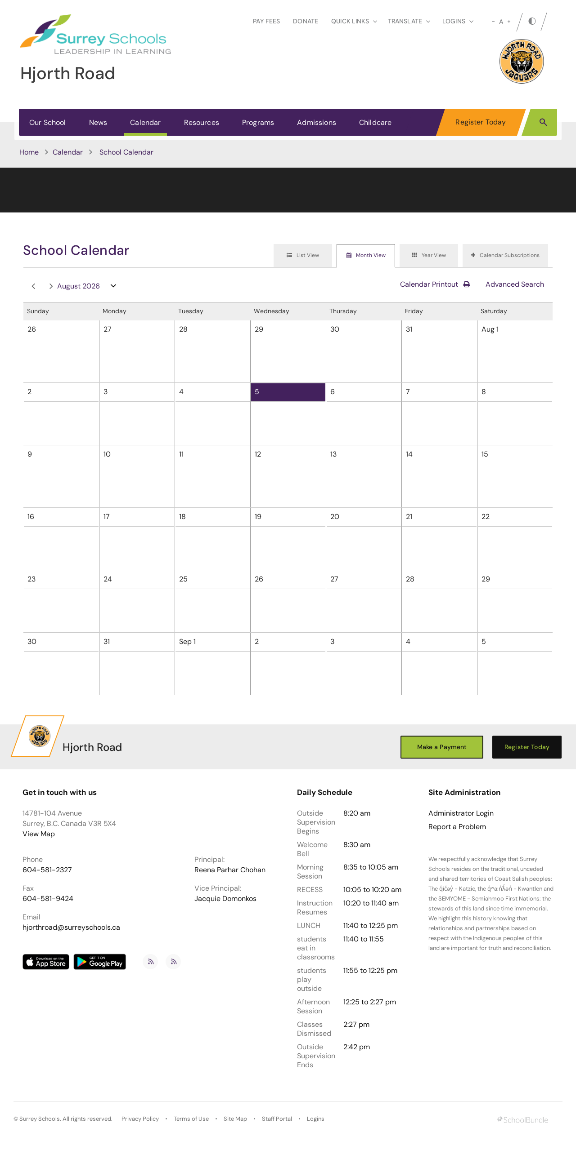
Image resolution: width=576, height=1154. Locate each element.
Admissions (316, 122)
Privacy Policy (140, 1119)
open (113, 287)
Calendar (145, 122)
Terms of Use (191, 1119)
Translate (409, 21)
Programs (258, 122)
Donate (305, 21)
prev (33, 286)
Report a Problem (457, 826)
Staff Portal (277, 1119)
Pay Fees (266, 21)
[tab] (303, 255)
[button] (543, 122)
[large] (509, 21)
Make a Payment (442, 747)
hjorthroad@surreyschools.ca (71, 927)
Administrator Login (461, 813)
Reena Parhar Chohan (230, 869)
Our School (47, 122)
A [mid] (501, 22)
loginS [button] (457, 21)
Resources (201, 122)
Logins (315, 1119)
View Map (38, 834)
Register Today (480, 122)
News (98, 122)
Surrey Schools (39, 1119)
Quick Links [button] (354, 21)
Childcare (375, 122)
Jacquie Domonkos (225, 898)
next (51, 286)
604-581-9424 (47, 898)
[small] (493, 21)
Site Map (235, 1119)
